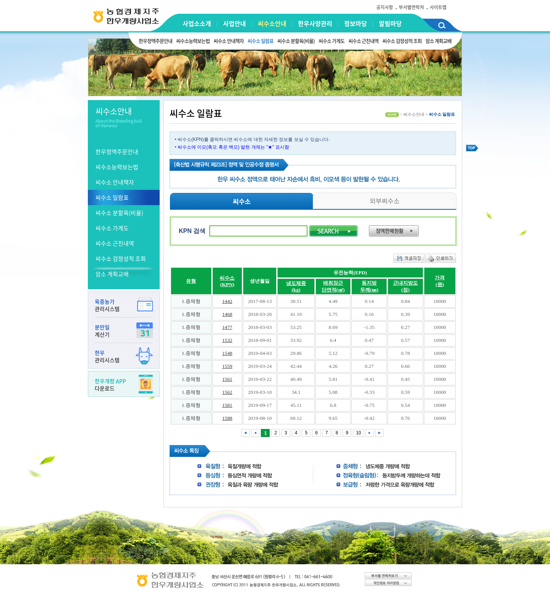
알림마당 (390, 23)
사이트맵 (438, 7)
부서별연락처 (411, 7)
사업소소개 (197, 23)
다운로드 (124, 384)
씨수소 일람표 (260, 40)
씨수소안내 (272, 23)
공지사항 (384, 7)
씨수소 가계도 (332, 40)
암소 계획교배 (438, 40)
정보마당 (355, 23)
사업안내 (234, 23)
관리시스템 (124, 305)
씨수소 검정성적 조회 (402, 40)
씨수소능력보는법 (193, 40)
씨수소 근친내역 (363, 40)
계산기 (124, 330)
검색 (441, 26)
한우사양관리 (315, 23)
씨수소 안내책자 (229, 40)
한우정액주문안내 (155, 40)
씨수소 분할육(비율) (296, 40)
